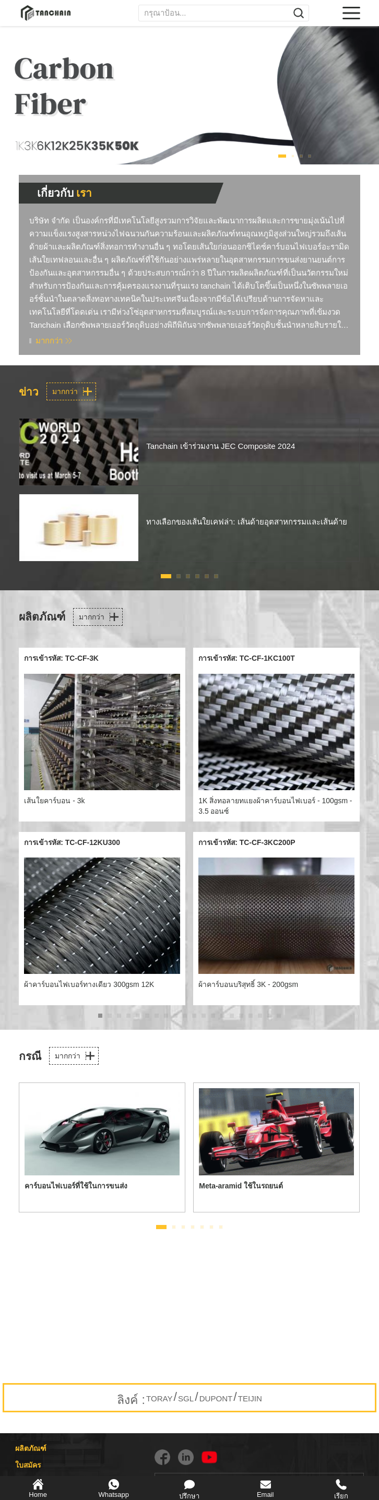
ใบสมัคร (28, 1465)
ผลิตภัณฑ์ (30, 1448)
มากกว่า (49, 340)
